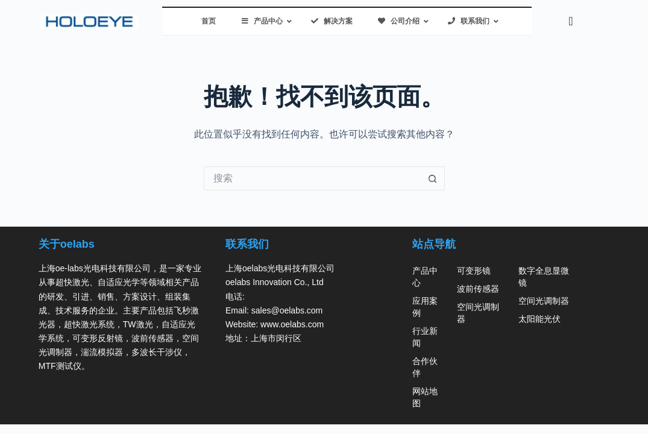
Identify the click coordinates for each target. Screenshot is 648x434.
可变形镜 (474, 270)
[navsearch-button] (571, 21)
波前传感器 (478, 289)
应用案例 (425, 307)
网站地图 (425, 397)
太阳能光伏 (539, 319)
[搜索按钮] (433, 178)
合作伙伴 (425, 367)
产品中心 (425, 277)
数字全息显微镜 (543, 277)
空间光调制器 (478, 313)
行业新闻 (425, 337)
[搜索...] (312, 178)
